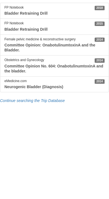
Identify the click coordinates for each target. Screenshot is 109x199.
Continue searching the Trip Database (32, 100)
